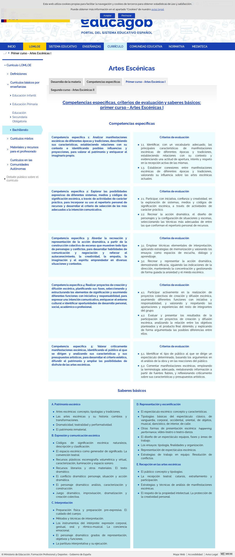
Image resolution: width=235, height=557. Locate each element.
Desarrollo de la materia (66, 81)
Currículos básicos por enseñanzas (24, 85)
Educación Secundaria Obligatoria (19, 117)
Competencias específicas (103, 81)
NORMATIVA (176, 46)
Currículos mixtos (21, 138)
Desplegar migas (5, 53)
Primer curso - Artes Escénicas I (145, 81)
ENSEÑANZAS (91, 46)
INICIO (12, 46)
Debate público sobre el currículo (23, 178)
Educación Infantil (24, 95)
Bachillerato (20, 130)
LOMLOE (34, 46)
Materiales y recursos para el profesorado (24, 149)
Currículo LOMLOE (19, 65)
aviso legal (157, 9)
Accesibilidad (195, 554)
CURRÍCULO (115, 46)
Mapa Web (179, 554)
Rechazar (127, 15)
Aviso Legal (212, 554)
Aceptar (107, 15)
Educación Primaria (25, 104)
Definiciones (18, 74)
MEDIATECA (199, 46)
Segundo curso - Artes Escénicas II (72, 89)
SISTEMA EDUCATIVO (63, 46)
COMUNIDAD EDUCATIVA (146, 46)
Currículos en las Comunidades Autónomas (21, 164)
